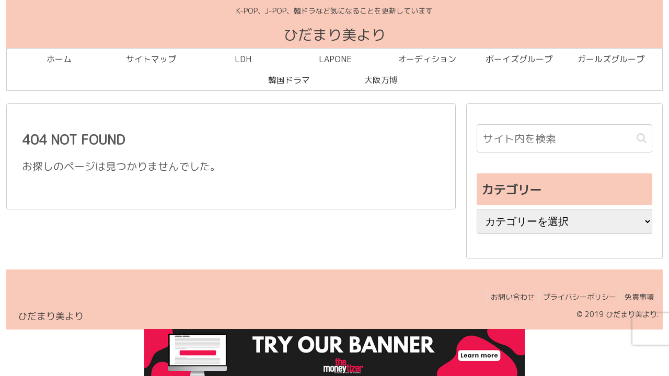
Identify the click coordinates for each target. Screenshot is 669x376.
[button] (641, 138)
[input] (564, 138)
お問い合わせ (506, 297)
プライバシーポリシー (576, 297)
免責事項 (638, 297)
